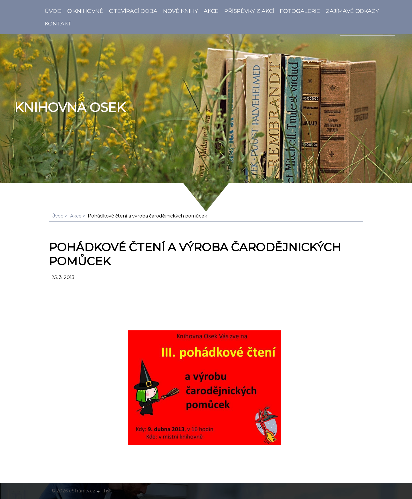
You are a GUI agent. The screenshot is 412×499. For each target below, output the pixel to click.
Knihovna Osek (70, 107)
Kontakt (58, 23)
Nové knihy (180, 10)
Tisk (107, 491)
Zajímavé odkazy (352, 10)
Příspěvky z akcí (249, 10)
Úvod (53, 10)
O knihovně (85, 10)
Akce (211, 10)
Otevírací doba (133, 10)
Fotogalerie (300, 10)
